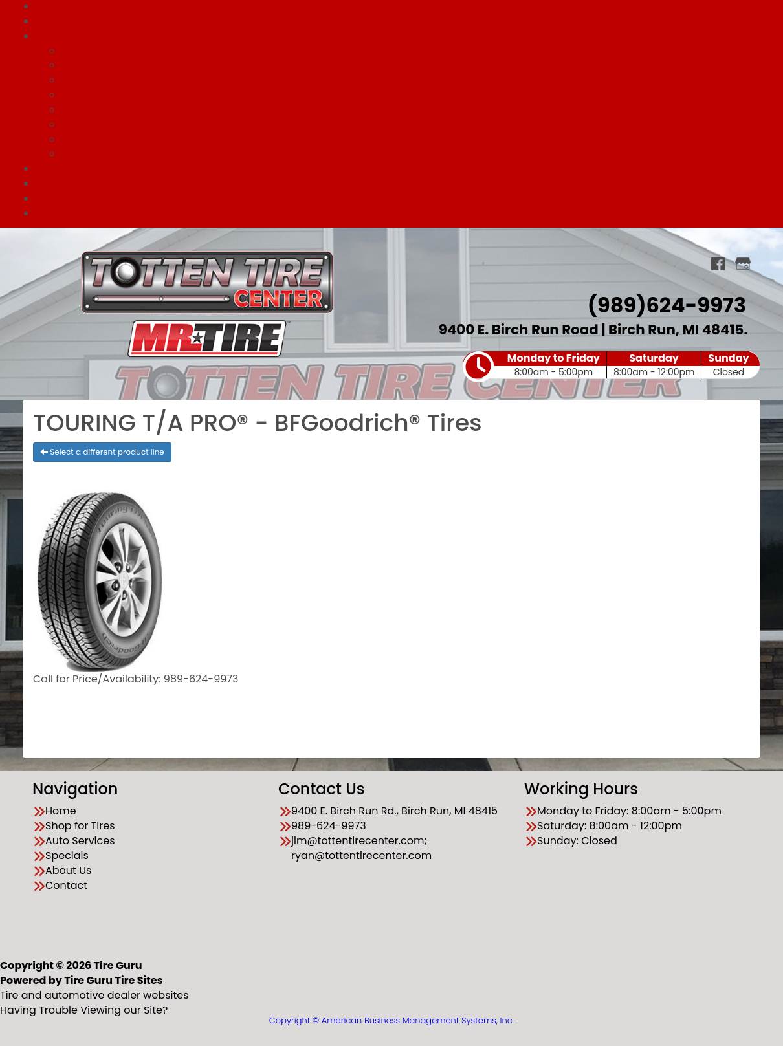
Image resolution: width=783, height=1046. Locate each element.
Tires (418, 94)
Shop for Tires (404, 21)
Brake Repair (417, 79)
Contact (404, 213)
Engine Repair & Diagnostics (418, 124)
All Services (417, 50)
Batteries (417, 153)
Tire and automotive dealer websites (94, 988)
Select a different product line (102, 451)
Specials (404, 168)
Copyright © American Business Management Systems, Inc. (391, 1020)
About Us (404, 198)
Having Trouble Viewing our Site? (84, 1010)
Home (60, 811)
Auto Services (404, 35)
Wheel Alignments (417, 65)
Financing (404, 183)
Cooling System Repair (417, 139)
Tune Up (418, 109)
